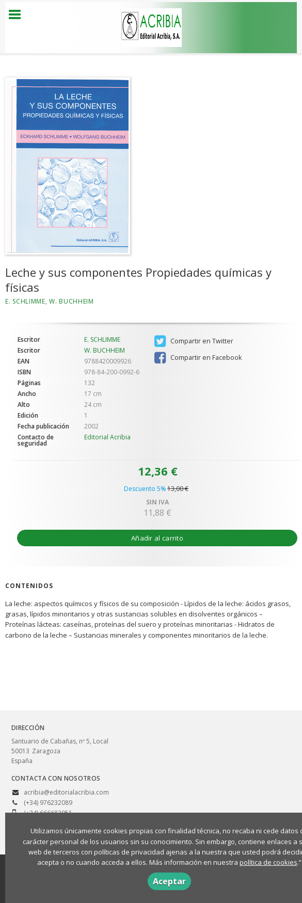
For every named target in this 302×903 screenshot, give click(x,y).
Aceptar (169, 881)
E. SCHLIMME (25, 301)
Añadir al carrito (157, 538)
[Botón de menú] (18, 15)
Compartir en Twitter (193, 341)
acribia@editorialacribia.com (66, 792)
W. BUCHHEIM (71, 301)
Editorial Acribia (107, 437)
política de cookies (268, 862)
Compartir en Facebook (198, 358)
